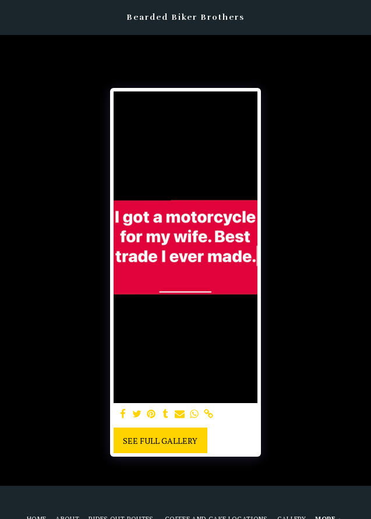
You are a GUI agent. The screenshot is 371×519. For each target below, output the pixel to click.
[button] (13, 17)
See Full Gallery (160, 440)
